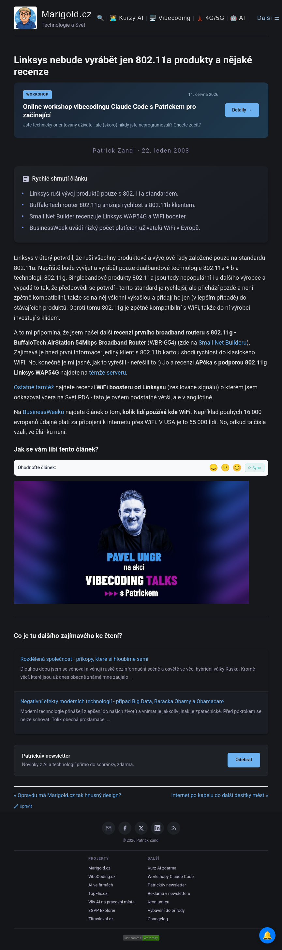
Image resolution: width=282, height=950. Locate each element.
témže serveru (107, 372)
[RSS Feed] (173, 828)
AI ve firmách (100, 885)
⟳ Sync (254, 468)
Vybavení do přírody (166, 910)
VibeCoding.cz (101, 876)
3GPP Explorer (101, 910)
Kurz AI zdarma (162, 868)
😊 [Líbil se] (237, 468)
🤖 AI (237, 18)
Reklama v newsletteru (169, 893)
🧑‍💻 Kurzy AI (126, 18)
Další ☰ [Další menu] (268, 18)
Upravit (23, 806)
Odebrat (243, 760)
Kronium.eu (158, 901)
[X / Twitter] (141, 828)
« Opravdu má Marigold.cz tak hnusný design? (67, 795)
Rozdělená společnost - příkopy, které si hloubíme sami (85, 659)
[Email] (108, 828)
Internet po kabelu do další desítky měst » (219, 795)
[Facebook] (124, 828)
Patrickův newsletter (167, 885)
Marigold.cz (67, 14)
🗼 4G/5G (210, 18)
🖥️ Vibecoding (170, 18)
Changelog (158, 918)
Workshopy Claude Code (171, 876)
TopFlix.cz (97, 893)
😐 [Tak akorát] (225, 468)
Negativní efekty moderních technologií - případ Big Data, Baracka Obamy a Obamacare (122, 701)
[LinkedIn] (157, 828)
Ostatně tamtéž (34, 387)
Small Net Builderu (223, 342)
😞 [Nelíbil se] (213, 468)
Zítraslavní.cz (100, 918)
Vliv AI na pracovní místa (111, 901)
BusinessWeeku (43, 411)
